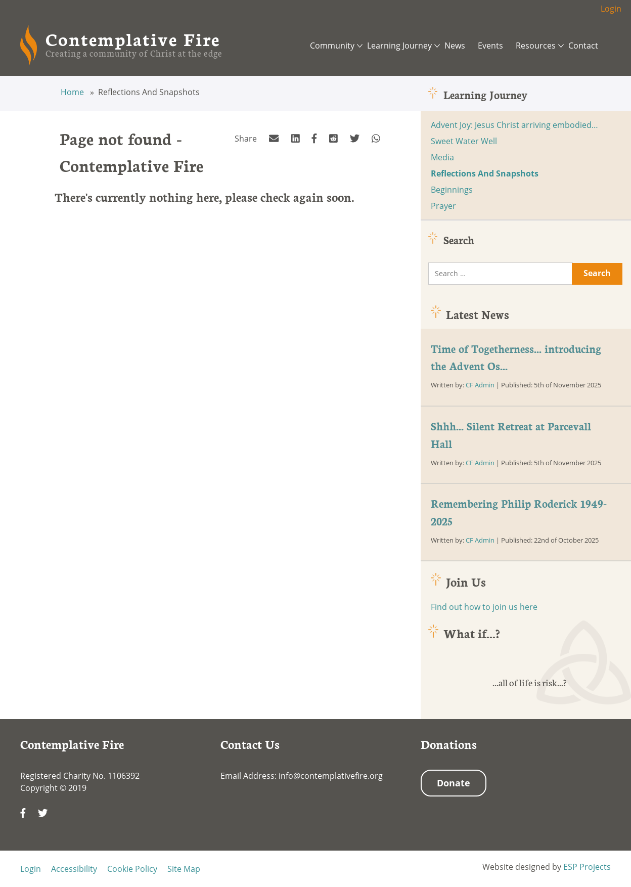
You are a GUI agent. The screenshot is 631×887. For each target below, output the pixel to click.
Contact (583, 45)
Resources (536, 45)
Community (332, 45)
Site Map (183, 868)
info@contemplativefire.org (331, 775)
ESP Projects (587, 866)
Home (73, 92)
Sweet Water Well (464, 141)
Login (611, 8)
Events (490, 45)
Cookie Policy (132, 868)
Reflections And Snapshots (484, 173)
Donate (453, 783)
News (454, 45)
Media (442, 157)
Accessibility (74, 868)
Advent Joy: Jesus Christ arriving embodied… (514, 124)
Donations (449, 744)
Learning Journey (399, 45)
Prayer (443, 205)
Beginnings (452, 189)
